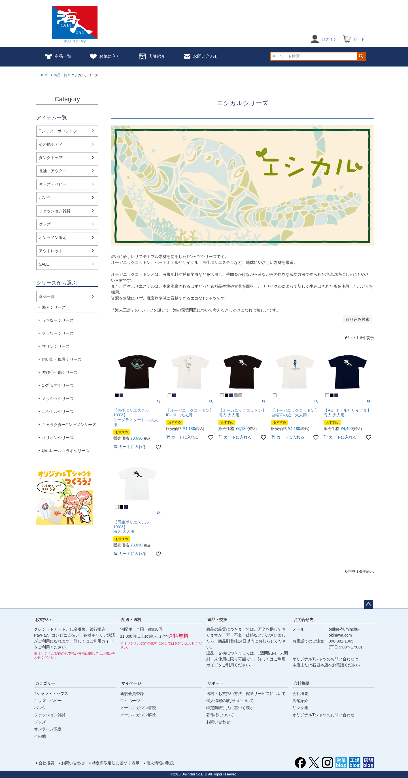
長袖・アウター (53, 171)
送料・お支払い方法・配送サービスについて (246, 693)
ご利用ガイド (101, 641)
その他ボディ (51, 144)
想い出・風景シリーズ (62, 359)
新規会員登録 (132, 693)
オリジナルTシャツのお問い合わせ (323, 715)
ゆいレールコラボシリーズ (66, 450)
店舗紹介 (152, 56)
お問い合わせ (201, 56)
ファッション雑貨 (55, 211)
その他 (40, 736)
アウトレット (51, 251)
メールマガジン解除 (138, 715)
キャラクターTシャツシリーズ (69, 424)
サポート (215, 683)
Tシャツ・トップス (51, 693)
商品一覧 (58, 56)
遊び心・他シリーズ (60, 372)
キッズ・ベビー (53, 184)
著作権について (220, 715)
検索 (361, 56)
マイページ (131, 683)
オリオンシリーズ (58, 437)
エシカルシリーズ (58, 411)
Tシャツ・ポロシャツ (58, 131)
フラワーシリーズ (58, 333)
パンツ (45, 197)
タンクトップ (51, 157)
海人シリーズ (54, 307)
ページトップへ (368, 604)
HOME (44, 75)
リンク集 (300, 707)
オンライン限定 (53, 237)
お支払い (43, 619)
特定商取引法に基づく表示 (230, 707)
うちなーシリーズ (58, 320)
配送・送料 (131, 619)
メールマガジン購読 (138, 707)
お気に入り (105, 56)
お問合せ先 (303, 619)
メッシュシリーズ (58, 398)
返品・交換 (217, 619)
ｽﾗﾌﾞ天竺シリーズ (58, 385)
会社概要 (301, 683)
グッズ (45, 224)
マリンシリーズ (56, 346)
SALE (44, 264)
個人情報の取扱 (160, 763)
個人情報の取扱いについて (230, 700)
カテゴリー (45, 683)
